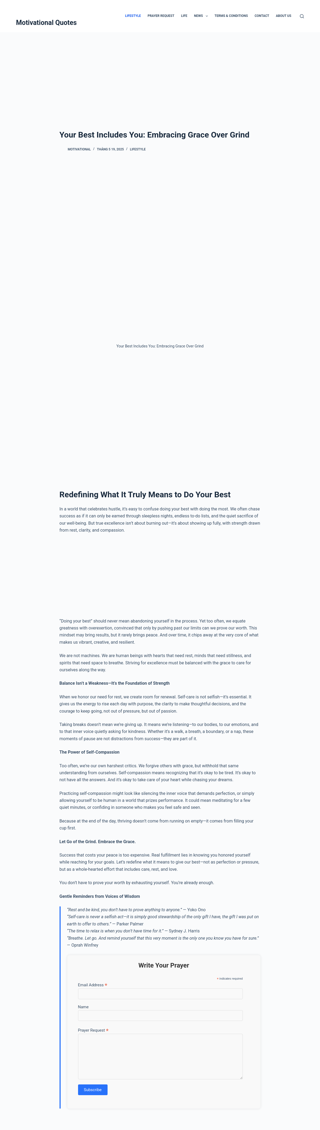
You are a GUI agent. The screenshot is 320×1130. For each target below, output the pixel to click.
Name (83, 1007)
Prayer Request (161, 16)
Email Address (92, 985)
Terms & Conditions (231, 16)
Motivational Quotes (46, 23)
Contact (262, 16)
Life (184, 16)
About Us (283, 16)
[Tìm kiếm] (302, 16)
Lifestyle (133, 16)
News (202, 16)
